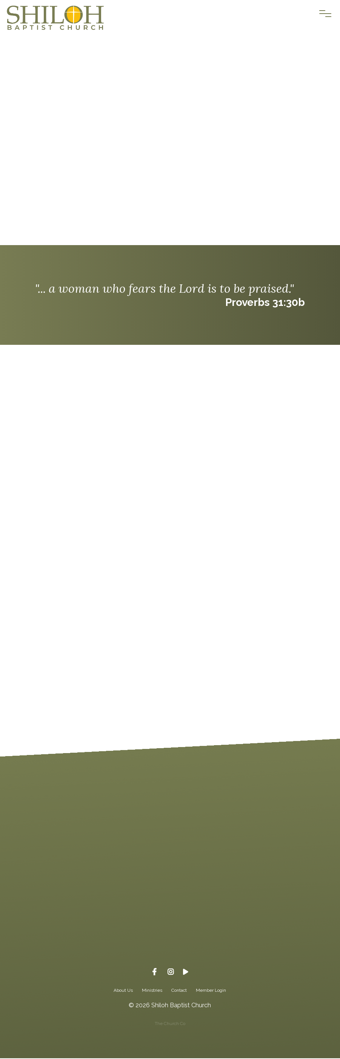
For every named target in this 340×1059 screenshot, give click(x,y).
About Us (123, 991)
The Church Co (170, 1024)
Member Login (211, 991)
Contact (179, 991)
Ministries (152, 991)
